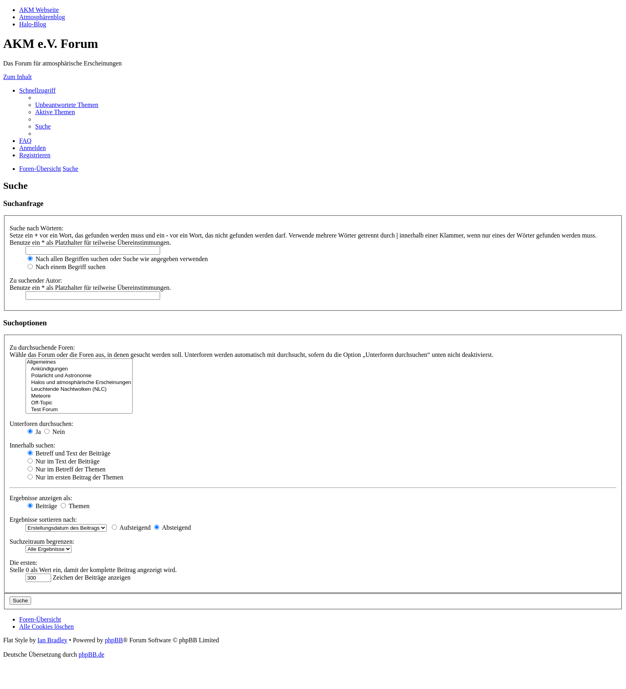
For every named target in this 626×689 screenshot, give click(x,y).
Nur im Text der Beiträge (63, 461)
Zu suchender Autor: (36, 280)
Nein (54, 431)
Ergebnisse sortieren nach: (43, 519)
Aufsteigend (131, 527)
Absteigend (172, 527)
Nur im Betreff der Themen (66, 469)
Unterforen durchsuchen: (41, 423)
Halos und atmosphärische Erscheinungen (79, 382)
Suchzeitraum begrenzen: (42, 541)
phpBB (114, 640)
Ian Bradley (52, 640)
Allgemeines (79, 362)
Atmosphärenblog (42, 17)
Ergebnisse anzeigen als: (41, 498)
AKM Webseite (39, 9)
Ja (34, 431)
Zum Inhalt (17, 76)
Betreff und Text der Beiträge (69, 453)
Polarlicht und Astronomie (79, 375)
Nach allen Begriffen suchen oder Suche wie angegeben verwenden (118, 258)
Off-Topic (79, 403)
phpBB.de (91, 654)
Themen (75, 506)
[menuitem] (66, 104)
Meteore (79, 396)
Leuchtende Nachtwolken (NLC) (79, 389)
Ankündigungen (79, 369)
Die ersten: (24, 562)
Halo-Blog (32, 24)
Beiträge (42, 506)
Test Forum (79, 409)
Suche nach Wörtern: (36, 228)
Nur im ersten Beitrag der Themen (75, 477)
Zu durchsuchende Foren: (42, 347)
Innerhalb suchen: (32, 445)
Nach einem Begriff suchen (66, 266)
